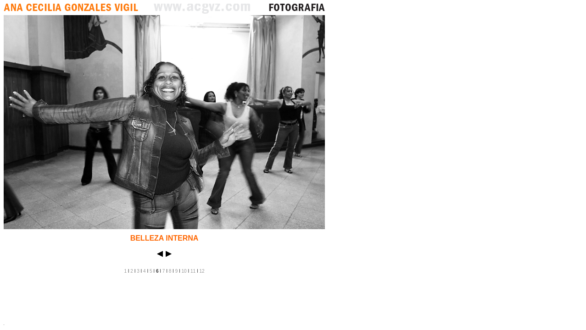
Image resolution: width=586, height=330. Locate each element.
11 (192, 271)
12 (201, 271)
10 (184, 271)
